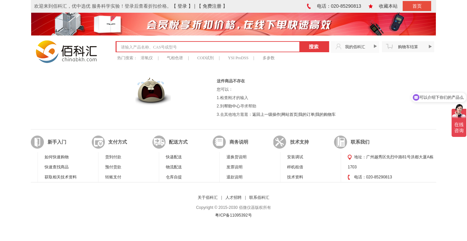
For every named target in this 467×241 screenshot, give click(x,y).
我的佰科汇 (355, 47)
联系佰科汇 (259, 197)
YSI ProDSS (238, 58)
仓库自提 (174, 177)
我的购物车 (326, 114)
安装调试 (295, 157)
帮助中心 (232, 106)
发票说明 (234, 167)
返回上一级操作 (266, 114)
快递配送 (174, 157)
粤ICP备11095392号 (233, 215)
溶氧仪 (147, 58)
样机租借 (295, 167)
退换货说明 (236, 157)
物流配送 (174, 167)
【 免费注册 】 (212, 6)
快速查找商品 (57, 167)
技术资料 (295, 177)
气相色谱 (175, 58)
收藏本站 (388, 6)
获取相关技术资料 (61, 177)
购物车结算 (408, 47)
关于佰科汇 (208, 197)
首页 (417, 6)
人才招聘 (233, 197)
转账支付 (113, 177)
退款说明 (234, 177)
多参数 (269, 58)
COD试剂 (205, 58)
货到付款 (113, 157)
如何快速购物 (57, 157)
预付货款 (113, 167)
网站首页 (289, 114)
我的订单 (306, 114)
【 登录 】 (182, 6)
